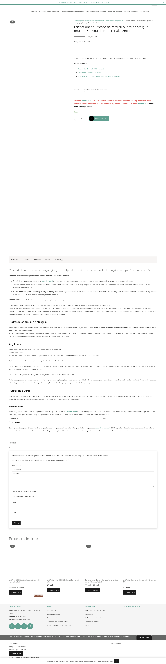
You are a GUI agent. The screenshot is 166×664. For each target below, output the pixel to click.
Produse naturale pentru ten (114, 21)
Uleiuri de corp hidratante (92, 636)
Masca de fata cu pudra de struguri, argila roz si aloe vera (99, 76)
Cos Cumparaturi (53, 614)
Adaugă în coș (100, 118)
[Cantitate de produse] (81, 118)
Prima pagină (78, 21)
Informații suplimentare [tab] (32, 259)
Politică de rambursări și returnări (59, 625)
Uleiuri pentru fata (52, 636)
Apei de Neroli (47, 281)
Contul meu (51, 610)
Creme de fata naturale (71, 636)
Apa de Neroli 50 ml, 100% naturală (91, 69)
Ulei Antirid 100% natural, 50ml (89, 72)
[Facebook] (12, 626)
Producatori (89, 614)
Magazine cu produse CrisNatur (97, 610)
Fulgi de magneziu (123, 636)
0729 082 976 (21, 616)
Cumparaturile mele (54, 618)
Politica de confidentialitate (95, 618)
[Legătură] (19, 11)
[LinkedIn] (30, 626)
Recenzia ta (17, 473)
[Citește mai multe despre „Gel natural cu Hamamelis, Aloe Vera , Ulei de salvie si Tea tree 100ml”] (92, 590)
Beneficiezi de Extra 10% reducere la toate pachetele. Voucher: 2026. (84, 2)
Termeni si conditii (92, 622)
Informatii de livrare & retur (57, 622)
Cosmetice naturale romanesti (94, 21)
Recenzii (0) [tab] (59, 259)
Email (14, 512)
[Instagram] (18, 626)
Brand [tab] (47, 259)
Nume (15, 502)
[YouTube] (24, 626)
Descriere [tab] (14, 259)
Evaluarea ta (16, 465)
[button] (15, 592)
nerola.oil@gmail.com (22, 619)
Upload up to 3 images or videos (24, 491)
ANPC (87, 625)
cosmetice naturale (102, 428)
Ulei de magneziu (37, 636)
